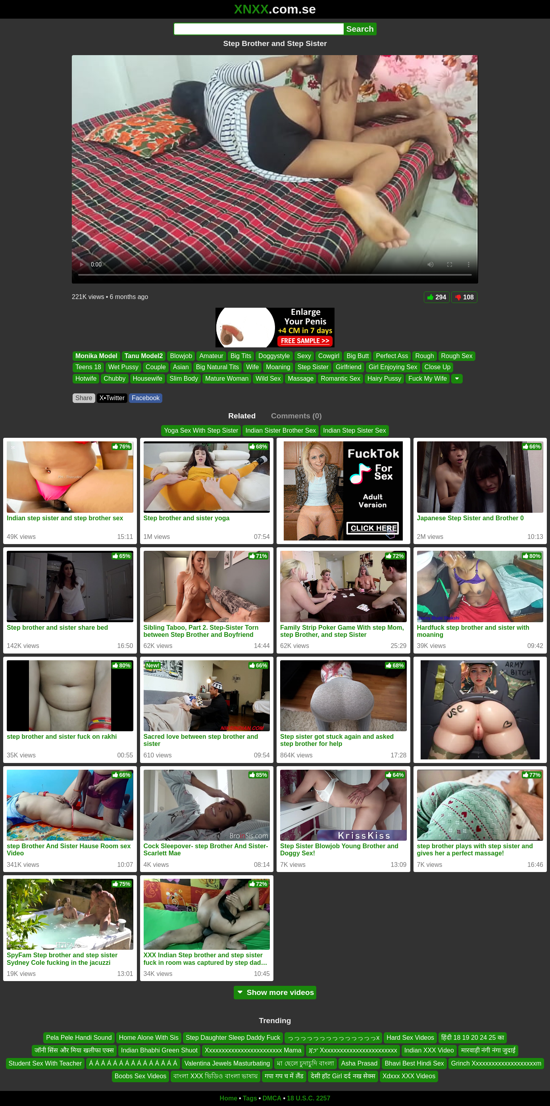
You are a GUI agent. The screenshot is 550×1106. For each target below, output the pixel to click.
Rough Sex (457, 356)
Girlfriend (349, 367)
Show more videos (275, 992)
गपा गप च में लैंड (284, 1076)
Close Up (438, 367)
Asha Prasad (359, 1063)
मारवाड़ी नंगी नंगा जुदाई (488, 1050)
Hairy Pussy (384, 378)
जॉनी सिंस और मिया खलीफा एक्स (74, 1050)
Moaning (278, 367)
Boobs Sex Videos (140, 1076)
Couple (156, 367)
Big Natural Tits (217, 367)
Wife (252, 367)
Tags (250, 1098)
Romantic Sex (340, 378)
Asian (181, 367)
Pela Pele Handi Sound (79, 1037)
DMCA (271, 1098)
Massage (300, 378)
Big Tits (241, 356)
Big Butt (357, 356)
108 (464, 297)
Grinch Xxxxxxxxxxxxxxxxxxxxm (496, 1063)
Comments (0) (296, 416)
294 (436, 297)
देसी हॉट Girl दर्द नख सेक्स (343, 1076)
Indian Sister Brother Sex (280, 430)
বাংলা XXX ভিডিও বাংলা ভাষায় (215, 1076)
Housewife (148, 378)
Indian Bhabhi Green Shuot (159, 1050)
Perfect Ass (392, 356)
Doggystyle (274, 356)
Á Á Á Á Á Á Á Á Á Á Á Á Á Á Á (133, 1063)
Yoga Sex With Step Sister (201, 430)
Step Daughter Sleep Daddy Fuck (233, 1037)
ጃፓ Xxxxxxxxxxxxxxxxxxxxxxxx (353, 1050)
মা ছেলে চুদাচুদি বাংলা (305, 1063)
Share (83, 398)
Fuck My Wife (427, 378)
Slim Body (183, 378)
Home (228, 1098)
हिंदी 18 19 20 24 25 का (472, 1037)
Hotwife (85, 378)
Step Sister (313, 367)
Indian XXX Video (429, 1050)
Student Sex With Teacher (45, 1063)
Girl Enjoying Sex (393, 367)
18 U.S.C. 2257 (308, 1098)
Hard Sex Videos (410, 1037)
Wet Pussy (123, 367)
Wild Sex (268, 378)
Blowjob (181, 356)
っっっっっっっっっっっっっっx (333, 1037)
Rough (424, 356)
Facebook (146, 398)
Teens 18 (88, 367)
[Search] (258, 29)
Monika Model (96, 356)
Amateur (211, 356)
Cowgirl (328, 356)
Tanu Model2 (144, 356)
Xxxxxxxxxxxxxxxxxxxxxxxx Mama (253, 1050)
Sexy (304, 356)
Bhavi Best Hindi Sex (414, 1063)
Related (242, 416)
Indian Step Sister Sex (354, 430)
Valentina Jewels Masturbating (227, 1063)
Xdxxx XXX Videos (409, 1076)
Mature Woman (226, 378)
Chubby (114, 378)
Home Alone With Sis (149, 1037)
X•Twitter (112, 398)
